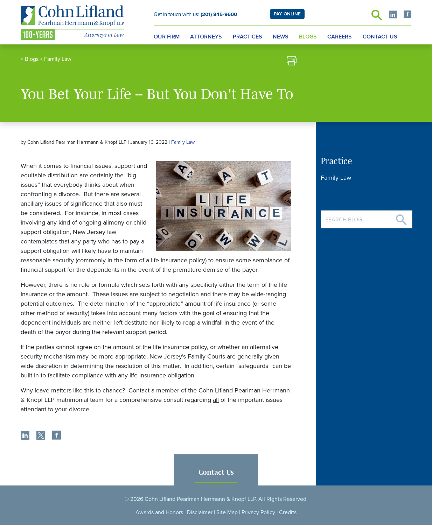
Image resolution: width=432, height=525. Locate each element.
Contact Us (380, 36)
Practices (247, 36)
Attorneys (206, 36)
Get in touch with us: (195, 14)
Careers (339, 36)
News (280, 36)
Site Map (227, 512)
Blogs (308, 36)
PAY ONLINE (287, 14)
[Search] (401, 217)
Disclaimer (199, 512)
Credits (288, 512)
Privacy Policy (258, 512)
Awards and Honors (159, 512)
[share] (25, 436)
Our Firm (167, 36)
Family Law (57, 59)
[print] (292, 62)
